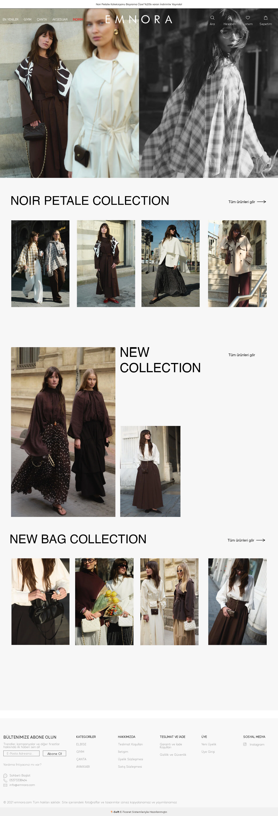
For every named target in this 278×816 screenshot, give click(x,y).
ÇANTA (81, 759)
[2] (139, 263)
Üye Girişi (208, 751)
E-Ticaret (125, 812)
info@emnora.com (19, 785)
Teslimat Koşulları (130, 744)
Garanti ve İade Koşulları (171, 745)
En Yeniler (10, 19)
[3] (139, 432)
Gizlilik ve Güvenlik (173, 754)
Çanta (42, 19)
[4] (139, 613)
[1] (139, 93)
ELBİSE (81, 744)
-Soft (115, 812)
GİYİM (80, 751)
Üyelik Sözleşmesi (130, 759)
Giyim (27, 19)
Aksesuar (59, 19)
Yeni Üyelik (209, 744)
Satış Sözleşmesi (130, 766)
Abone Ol (54, 753)
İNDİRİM (78, 19)
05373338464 (15, 780)
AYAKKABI (83, 766)
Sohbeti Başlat (16, 776)
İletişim (123, 751)
